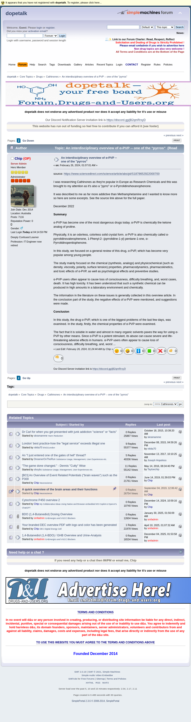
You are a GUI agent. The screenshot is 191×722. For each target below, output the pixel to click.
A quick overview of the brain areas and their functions (59, 489)
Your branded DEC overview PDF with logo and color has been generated (69, 525)
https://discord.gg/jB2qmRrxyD (126, 120)
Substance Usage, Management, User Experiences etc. (81, 459)
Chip (18, 158)
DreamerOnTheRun (45, 459)
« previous (170, 135)
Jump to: (148, 404)
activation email (37, 31)
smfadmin (39, 518)
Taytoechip (153, 469)
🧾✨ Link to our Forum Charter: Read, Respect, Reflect (139, 39)
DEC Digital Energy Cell (50, 529)
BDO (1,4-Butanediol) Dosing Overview (47, 514)
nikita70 (38, 447)
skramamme (40, 435)
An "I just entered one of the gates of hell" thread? (54, 455)
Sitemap (100, 678)
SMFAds (72, 678)
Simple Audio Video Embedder (97, 675)
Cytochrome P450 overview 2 (41, 500)
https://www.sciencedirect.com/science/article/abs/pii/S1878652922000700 (112, 173)
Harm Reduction (55, 436)
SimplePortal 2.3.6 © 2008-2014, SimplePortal (95, 701)
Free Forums (87, 678)
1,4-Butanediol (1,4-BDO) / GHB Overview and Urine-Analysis (61, 535)
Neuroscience (46, 483)
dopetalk (16, 13)
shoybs (38, 469)
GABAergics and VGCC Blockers (60, 518)
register (50, 27)
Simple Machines (111, 671)
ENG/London (49, 448)
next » (180, 135)
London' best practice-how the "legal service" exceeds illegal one (63, 443)
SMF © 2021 (94, 671)
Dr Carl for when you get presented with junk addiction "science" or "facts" (69, 432)
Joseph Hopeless (156, 460)
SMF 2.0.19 (80, 671)
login (39, 27)
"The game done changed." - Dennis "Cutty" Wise (53, 465)
